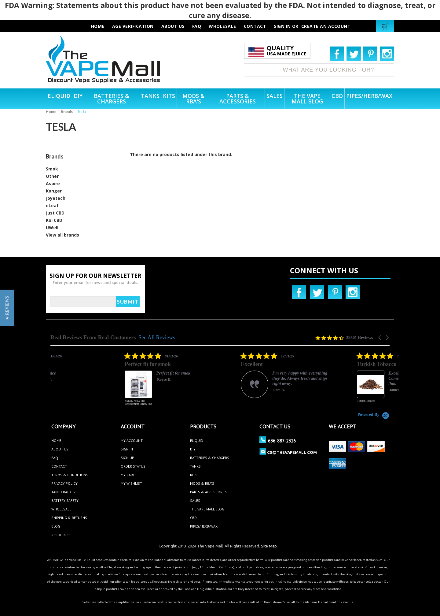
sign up (127, 457)
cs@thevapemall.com (292, 452)
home (56, 440)
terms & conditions (69, 474)
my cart (128, 474)
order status (133, 466)
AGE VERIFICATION (133, 26)
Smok (52, 169)
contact (255, 26)
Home (51, 111)
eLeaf (52, 205)
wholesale (222, 26)
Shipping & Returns (69, 517)
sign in (127, 449)
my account (132, 440)
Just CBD (55, 213)
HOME (98, 26)
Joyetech (55, 198)
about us (173, 26)
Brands (67, 111)
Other (52, 176)
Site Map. (269, 546)
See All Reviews (156, 337)
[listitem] (139, 382)
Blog (55, 526)
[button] (380, 337)
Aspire (53, 183)
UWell (52, 227)
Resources (61, 534)
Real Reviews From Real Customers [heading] (93, 337)
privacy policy (64, 483)
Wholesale (61, 509)
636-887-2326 (282, 441)
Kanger (54, 191)
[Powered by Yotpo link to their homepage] (374, 414)
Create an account (326, 26)
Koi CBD (54, 220)
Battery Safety (65, 500)
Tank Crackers (64, 492)
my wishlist (131, 483)
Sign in (282, 26)
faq (196, 26)
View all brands (62, 235)
